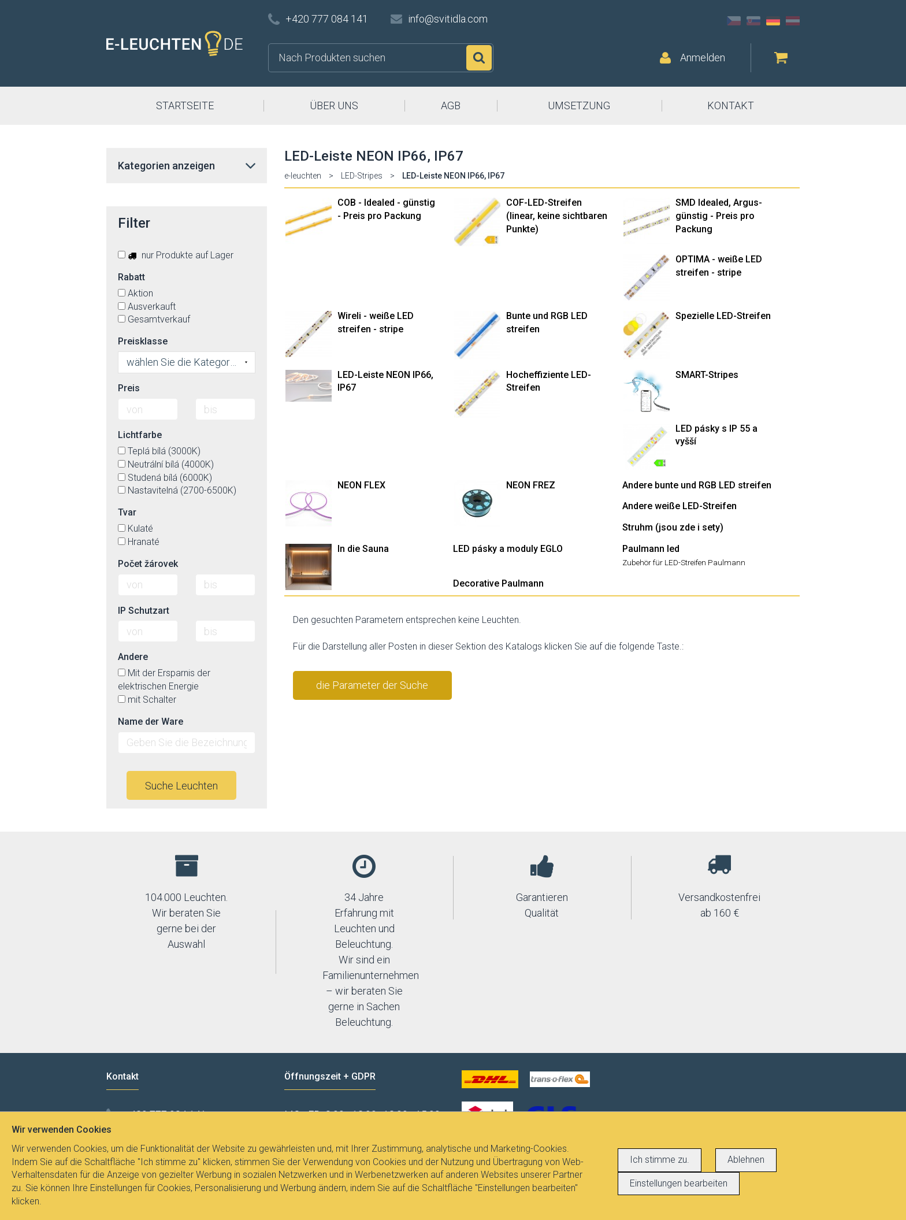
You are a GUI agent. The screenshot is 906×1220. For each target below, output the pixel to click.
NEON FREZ (530, 485)
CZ (734, 20)
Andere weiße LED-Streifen (679, 505)
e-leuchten (302, 175)
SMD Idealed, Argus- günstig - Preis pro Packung (718, 216)
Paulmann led (651, 548)
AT (793, 20)
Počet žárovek (148, 563)
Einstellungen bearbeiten (678, 1183)
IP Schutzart (143, 610)
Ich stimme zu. (659, 1159)
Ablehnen (745, 1159)
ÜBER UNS (334, 105)
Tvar (127, 512)
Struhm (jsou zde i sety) (672, 527)
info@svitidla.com (448, 19)
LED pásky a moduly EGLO (508, 548)
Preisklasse (143, 341)
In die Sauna (363, 548)
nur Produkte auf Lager (175, 255)
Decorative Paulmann (498, 583)
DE (773, 20)
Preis (129, 388)
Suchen (479, 58)
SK (753, 20)
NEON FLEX (361, 485)
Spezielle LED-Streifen (723, 315)
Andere (133, 656)
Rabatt (131, 277)
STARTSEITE (185, 105)
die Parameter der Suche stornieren (372, 689)
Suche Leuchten (181, 786)
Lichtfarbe (140, 434)
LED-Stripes (362, 175)
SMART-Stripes (706, 374)
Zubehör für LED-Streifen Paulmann (683, 562)
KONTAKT (730, 105)
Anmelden (702, 57)
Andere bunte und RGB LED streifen (696, 485)
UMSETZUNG (579, 105)
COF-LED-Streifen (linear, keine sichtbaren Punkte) (556, 216)
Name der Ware (150, 721)
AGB (451, 105)
